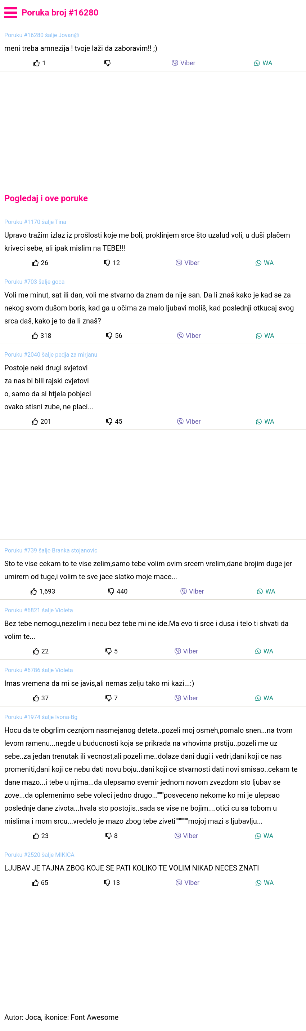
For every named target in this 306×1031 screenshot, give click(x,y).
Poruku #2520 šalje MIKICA (39, 854)
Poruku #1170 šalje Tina (35, 222)
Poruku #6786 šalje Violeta (38, 670)
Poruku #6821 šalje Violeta (38, 610)
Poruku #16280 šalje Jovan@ (41, 35)
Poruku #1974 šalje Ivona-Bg (40, 717)
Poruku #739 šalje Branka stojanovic (50, 550)
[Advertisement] (153, 126)
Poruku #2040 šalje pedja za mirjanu (50, 354)
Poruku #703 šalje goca (34, 281)
